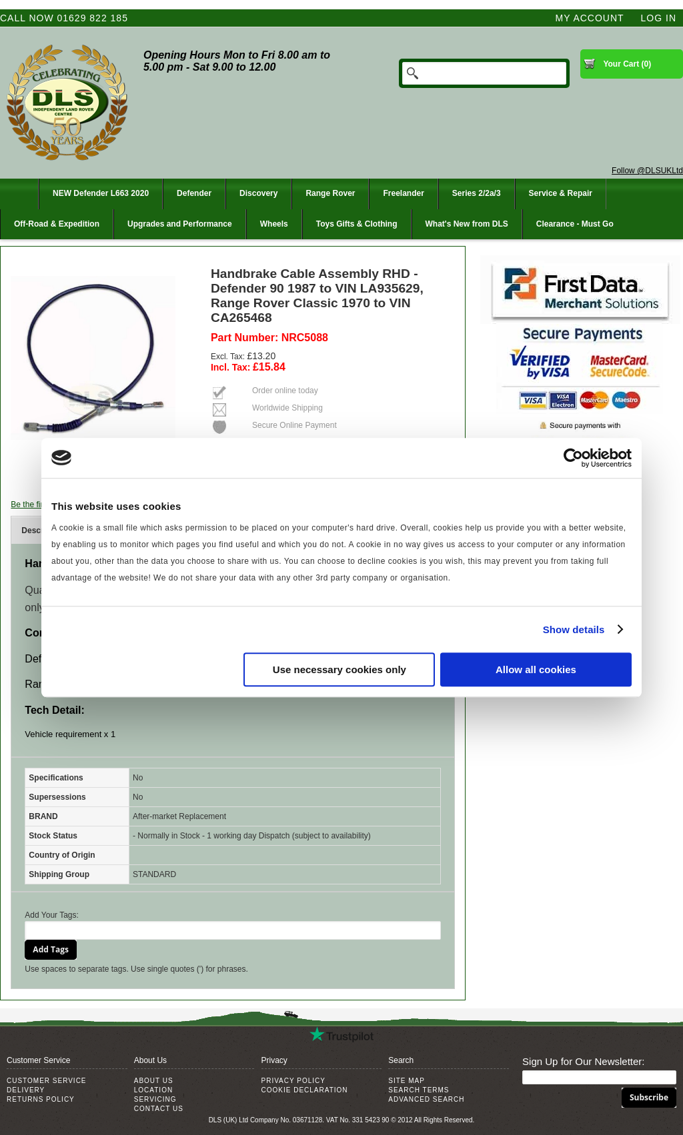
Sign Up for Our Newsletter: (583, 1061)
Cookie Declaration (304, 1090)
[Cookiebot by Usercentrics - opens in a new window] (573, 458)
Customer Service (47, 1080)
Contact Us (158, 1108)
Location (153, 1090)
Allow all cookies (536, 669)
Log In (658, 18)
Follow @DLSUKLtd (647, 170)
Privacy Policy (293, 1080)
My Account (590, 18)
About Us (153, 1080)
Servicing (155, 1099)
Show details (574, 629)
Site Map (406, 1080)
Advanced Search (426, 1099)
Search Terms (418, 1090)
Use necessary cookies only (339, 669)
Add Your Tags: (52, 915)
